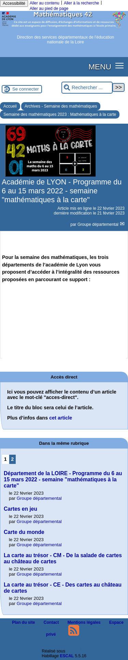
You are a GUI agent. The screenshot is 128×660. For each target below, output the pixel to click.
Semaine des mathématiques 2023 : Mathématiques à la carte (59, 114)
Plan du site (21, 622)
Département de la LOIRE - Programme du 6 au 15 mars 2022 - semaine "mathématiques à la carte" (63, 479)
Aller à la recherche (81, 3)
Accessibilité (14, 3)
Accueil (10, 106)
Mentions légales (82, 622)
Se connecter (25, 89)
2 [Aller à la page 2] (12, 459)
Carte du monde (24, 532)
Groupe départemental (98, 224)
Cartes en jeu (20, 509)
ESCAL (67, 656)
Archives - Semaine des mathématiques (61, 106)
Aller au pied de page (49, 8)
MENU (99, 66)
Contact (49, 622)
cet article (60, 418)
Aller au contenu (44, 3)
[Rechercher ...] (87, 88)
